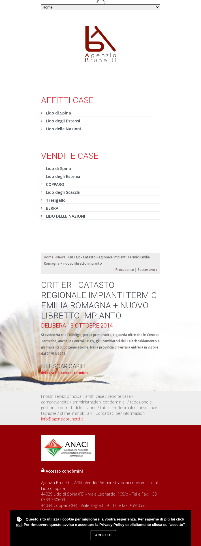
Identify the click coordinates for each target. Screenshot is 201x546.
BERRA (52, 208)
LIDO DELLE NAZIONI (65, 216)
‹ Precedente (124, 269)
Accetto (103, 535)
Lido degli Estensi (63, 121)
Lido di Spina (58, 113)
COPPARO (55, 184)
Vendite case (70, 156)
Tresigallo (56, 200)
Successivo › (147, 269)
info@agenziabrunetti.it (62, 419)
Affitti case (67, 100)
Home (49, 257)
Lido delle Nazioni (63, 128)
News (60, 257)
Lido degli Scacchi (63, 192)
